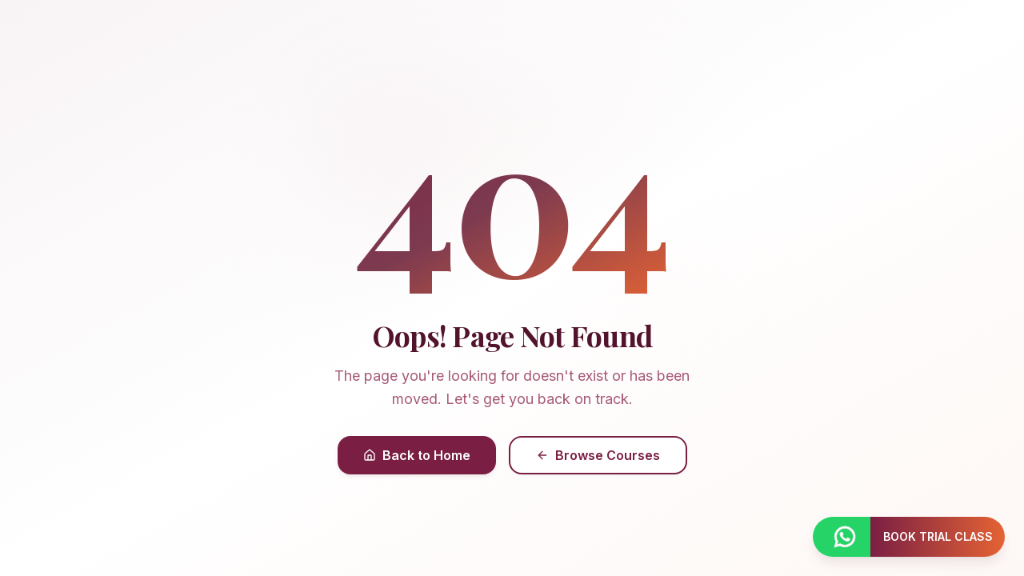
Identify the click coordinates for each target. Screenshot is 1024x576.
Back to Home (416, 455)
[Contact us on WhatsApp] (841, 537)
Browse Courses (598, 455)
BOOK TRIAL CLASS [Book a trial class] (938, 536)
